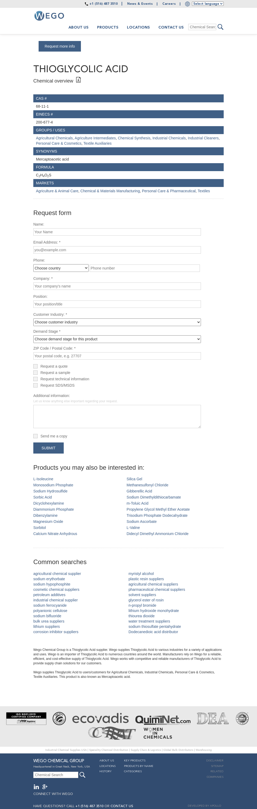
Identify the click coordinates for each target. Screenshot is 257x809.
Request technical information (64, 379)
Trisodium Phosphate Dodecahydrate (157, 515)
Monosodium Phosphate (53, 485)
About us (78, 27)
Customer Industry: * (50, 314)
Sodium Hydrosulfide (50, 491)
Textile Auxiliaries (97, 143)
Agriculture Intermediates (95, 138)
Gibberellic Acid (139, 491)
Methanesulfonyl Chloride (147, 485)
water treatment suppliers (149, 621)
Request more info (60, 46)
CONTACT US (122, 806)
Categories (133, 771)
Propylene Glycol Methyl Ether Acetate (158, 509)
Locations (138, 27)
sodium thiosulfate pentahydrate (154, 626)
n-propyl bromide (142, 605)
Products (107, 27)
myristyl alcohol (141, 574)
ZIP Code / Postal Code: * (54, 348)
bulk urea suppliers (49, 621)
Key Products (134, 760)
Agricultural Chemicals (54, 138)
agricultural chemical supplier (57, 574)
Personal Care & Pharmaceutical (169, 191)
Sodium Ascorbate (142, 521)
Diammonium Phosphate (53, 509)
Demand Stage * (47, 331)
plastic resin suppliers (146, 579)
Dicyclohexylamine (48, 503)
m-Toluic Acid (137, 503)
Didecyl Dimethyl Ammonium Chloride (158, 534)
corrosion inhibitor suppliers (55, 632)
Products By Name (138, 766)
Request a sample (55, 373)
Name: (38, 224)
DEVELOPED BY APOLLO (204, 806)
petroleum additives (49, 595)
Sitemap (217, 766)
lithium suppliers (46, 626)
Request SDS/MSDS (57, 385)
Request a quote (54, 366)
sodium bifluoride (47, 616)
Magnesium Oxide (48, 521)
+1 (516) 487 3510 (103, 4)
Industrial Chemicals (169, 138)
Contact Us (171, 27)
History (105, 771)
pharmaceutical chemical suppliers (156, 589)
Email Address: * (47, 242)
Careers (169, 4)
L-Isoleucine (43, 479)
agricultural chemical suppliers (153, 584)
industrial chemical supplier (55, 600)
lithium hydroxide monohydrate (153, 611)
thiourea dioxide (141, 616)
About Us (106, 760)
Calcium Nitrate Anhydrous (55, 534)
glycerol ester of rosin (146, 600)
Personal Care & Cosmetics (58, 143)
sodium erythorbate (49, 579)
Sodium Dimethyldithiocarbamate (154, 497)
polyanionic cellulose (50, 611)
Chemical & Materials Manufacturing (110, 191)
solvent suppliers (142, 595)
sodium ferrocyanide (50, 605)
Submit (49, 448)
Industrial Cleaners (203, 138)
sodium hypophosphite (51, 584)
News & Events (140, 4)
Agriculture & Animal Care (57, 191)
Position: (40, 296)
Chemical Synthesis (134, 138)
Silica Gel (134, 479)
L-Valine (133, 527)
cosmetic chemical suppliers (56, 589)
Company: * (43, 278)
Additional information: (75, 398)
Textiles (204, 191)
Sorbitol (39, 527)
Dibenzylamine (45, 515)
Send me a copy (53, 436)
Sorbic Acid (42, 497)
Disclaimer (214, 760)
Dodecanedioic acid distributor (153, 632)
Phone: (39, 260)
